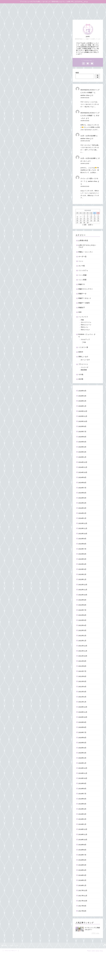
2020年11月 (82, 712)
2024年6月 (82, 493)
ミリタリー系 (83, 347)
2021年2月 (82, 697)
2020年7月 (82, 732)
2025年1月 (82, 457)
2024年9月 (82, 477)
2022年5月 (82, 620)
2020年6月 (82, 737)
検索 (77, 72)
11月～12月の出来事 (88, 136)
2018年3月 (82, 875)
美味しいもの (83, 356)
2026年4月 (82, 391)
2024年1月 (82, 518)
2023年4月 (82, 564)
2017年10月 (82, 901)
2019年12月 (82, 768)
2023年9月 (82, 538)
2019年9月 (82, 783)
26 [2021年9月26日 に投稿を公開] (98, 221)
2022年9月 (82, 600)
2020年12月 (82, 707)
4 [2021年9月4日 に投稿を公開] (94, 215)
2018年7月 (82, 855)
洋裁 (82, 320)
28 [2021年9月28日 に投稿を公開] (81, 222)
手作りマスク (85, 330)
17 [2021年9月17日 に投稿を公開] (91, 219)
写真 (84, 342)
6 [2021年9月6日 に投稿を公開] (77, 217)
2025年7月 (82, 431)
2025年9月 (82, 426)
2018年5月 (82, 865)
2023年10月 (82, 533)
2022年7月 (82, 610)
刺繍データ (82, 293)
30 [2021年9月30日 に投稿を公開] (87, 222)
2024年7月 (82, 488)
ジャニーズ (84, 367)
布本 (80, 312)
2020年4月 (82, 748)
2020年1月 (82, 763)
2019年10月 (82, 778)
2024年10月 (82, 472)
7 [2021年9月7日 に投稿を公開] (80, 217)
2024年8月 (82, 482)
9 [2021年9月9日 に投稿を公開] (87, 217)
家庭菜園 (84, 370)
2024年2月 (82, 513)
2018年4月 (82, 870)
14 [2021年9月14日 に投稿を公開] (81, 219)
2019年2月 (82, 819)
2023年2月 (82, 574)
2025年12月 (82, 411)
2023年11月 (82, 528)
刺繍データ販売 (84, 303)
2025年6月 (82, 437)
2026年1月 (82, 406)
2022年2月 (82, 635)
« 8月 (84, 225)
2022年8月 (82, 605)
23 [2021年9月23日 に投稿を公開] (87, 221)
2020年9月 (82, 722)
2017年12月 (82, 890)
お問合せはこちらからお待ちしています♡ (20, 14)
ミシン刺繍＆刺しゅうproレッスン (51, 6)
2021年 (12, 945)
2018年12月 (82, 829)
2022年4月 (82, 625)
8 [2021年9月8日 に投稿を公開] (84, 217)
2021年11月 (82, 651)
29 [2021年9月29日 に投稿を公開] (84, 222)
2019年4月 (82, 809)
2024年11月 (82, 467)
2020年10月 (82, 717)
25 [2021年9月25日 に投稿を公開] (94, 221)
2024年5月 (82, 498)
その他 (80, 374)
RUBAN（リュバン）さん (87, 335)
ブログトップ (9, 6)
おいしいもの (85, 359)
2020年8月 (82, 727)
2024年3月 (82, 508)
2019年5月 (82, 804)
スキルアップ (85, 339)
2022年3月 (82, 630)
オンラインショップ (26, 6)
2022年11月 (82, 589)
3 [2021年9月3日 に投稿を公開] (91, 215)
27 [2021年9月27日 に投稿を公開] (77, 222)
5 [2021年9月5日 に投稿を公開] (98, 215)
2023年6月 (82, 554)
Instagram (75, 10)
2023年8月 (82, 544)
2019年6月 (82, 799)
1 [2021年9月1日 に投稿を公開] (84, 215)
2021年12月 (82, 646)
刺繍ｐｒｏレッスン (85, 252)
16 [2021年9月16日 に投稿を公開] (87, 219)
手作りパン (84, 327)
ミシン (80, 261)
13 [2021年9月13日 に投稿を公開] (77, 219)
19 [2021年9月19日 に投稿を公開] (98, 219)
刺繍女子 (81, 307)
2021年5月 (82, 681)
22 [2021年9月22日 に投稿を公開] (84, 221)
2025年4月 (82, 447)
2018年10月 (82, 839)
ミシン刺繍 (82, 275)
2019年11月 (82, 773)
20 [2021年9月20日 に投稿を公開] (77, 221)
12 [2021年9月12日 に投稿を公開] (98, 217)
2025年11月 (82, 416)
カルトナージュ (86, 322)
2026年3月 (82, 396)
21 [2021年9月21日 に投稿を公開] (81, 221)
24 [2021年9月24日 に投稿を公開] (91, 221)
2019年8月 (82, 788)
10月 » (90, 225)
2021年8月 (82, 666)
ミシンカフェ (83, 270)
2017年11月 (82, 895)
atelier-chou (85, 95)
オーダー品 (82, 256)
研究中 (80, 352)
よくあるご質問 (34, 10)
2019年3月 (82, 814)
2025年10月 (82, 421)
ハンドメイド (83, 317)
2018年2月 (82, 880)
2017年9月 (82, 906)
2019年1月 (82, 824)
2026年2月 (82, 401)
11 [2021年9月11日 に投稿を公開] (94, 217)
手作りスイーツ (86, 325)
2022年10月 (82, 595)
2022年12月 (82, 584)
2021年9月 (82, 661)
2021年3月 (82, 691)
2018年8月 (82, 850)
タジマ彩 (81, 266)
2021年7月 (82, 671)
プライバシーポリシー (11, 950)
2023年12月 (82, 523)
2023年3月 (82, 569)
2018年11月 (82, 834)
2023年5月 (82, 559)
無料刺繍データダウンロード (55, 10)
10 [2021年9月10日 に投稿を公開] (91, 217)
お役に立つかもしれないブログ (80, 6)
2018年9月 (82, 844)
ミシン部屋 (82, 280)
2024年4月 (82, 503)
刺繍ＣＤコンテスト (85, 289)
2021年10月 (82, 656)
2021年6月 (82, 676)
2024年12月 (82, 462)
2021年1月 (82, 702)
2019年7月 (82, 793)
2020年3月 (82, 753)
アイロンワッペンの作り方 (14, 10)
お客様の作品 (83, 240)
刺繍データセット (84, 298)
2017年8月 (82, 911)
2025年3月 (82, 452)
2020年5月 (82, 742)
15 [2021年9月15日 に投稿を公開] (84, 219)
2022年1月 (82, 640)
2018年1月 (82, 885)
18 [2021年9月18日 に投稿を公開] (94, 219)
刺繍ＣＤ (81, 284)
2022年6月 (82, 615)
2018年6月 (82, 860)
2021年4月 (82, 686)
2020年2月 (82, 758)
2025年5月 (82, 442)
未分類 (80, 379)
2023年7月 (82, 549)
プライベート (83, 364)
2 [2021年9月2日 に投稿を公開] (87, 215)
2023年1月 (82, 579)
